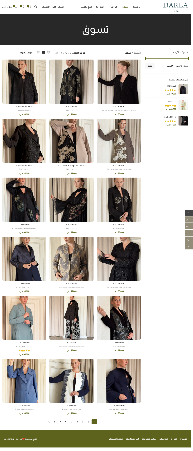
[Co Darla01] (119, 82)
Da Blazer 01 (24, 342)
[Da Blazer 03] (71, 381)
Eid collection (107, 110)
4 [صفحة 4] (77, 421)
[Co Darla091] (119, 318)
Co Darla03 (118, 165)
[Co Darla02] (71, 82)
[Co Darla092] (71, 318)
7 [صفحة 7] (60, 421)
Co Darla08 (71, 283)
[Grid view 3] (43, 53)
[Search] (36, 7)
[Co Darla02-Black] (24, 82)
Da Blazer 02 (119, 405)
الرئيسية (137, 53)
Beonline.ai (9, 439)
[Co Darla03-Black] (24, 141)
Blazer (18, 287)
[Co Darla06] (24, 200)
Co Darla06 (24, 224)
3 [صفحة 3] (82, 421)
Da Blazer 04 (24, 405)
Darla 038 (171, 86)
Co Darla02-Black (24, 106)
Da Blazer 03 (72, 405)
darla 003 (172, 101)
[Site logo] (175, 6)
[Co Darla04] (119, 200)
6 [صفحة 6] (65, 421)
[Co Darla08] (71, 259)
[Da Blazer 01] (24, 318)
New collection (120, 110)
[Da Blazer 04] (24, 381)
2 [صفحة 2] (88, 421)
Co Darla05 (71, 224)
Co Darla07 (118, 283)
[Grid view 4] (38, 53)
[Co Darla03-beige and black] (71, 141)
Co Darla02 (71, 106)
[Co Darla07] (119, 259)
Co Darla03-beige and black (71, 165)
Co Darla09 (24, 283)
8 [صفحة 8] (54, 421)
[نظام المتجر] (17, 53)
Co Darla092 (71, 342)
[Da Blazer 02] (119, 381)
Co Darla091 (118, 342)
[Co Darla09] (24, 259)
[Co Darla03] (119, 141)
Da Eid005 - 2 (170, 117)
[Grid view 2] (48, 53)
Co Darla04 (118, 224)
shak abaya (131, 110)
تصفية (150, 66)
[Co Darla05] (71, 200)
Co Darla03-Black (24, 165)
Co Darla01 (119, 106)
